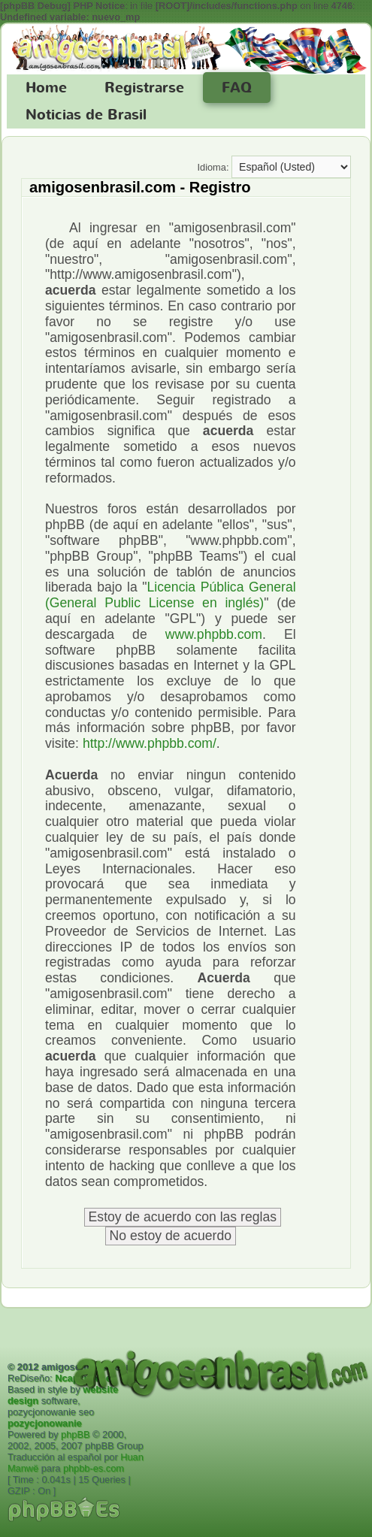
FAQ (237, 88)
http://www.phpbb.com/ (149, 743)
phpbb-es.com (93, 1468)
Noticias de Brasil (86, 115)
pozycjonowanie (45, 1423)
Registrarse (144, 88)
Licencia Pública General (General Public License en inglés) (170, 594)
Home (46, 88)
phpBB (75, 1434)
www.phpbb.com (213, 634)
